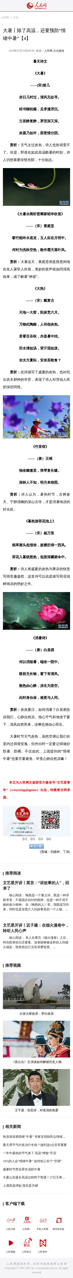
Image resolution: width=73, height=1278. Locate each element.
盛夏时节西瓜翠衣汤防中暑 (21, 1169)
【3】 (40, 839)
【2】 (32, 839)
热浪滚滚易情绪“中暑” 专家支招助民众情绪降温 (36, 1136)
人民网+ (27, 1221)
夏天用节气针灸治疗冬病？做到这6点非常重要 (35, 1145)
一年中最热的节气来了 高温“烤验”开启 (29, 1153)
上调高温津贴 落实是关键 (20, 1185)
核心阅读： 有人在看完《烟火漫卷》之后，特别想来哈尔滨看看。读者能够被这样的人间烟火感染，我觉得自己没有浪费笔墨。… (36, 942)
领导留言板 (59, 1221)
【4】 (48, 839)
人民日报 (11, 1221)
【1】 (24, 839)
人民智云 (27, 1244)
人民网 (5, 17)
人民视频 (11, 1244)
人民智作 (43, 1244)
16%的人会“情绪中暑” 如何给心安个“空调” (32, 1161)
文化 (15, 17)
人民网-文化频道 (54, 50)
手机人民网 (43, 1221)
